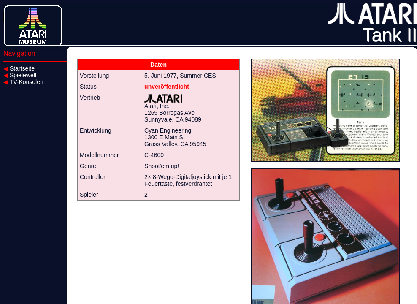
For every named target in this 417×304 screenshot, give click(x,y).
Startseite (19, 68)
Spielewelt (20, 75)
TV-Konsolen (23, 82)
